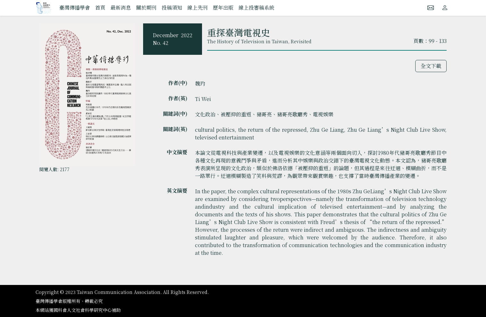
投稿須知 (172, 7)
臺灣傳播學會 (74, 7)
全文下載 (431, 66)
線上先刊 (197, 7)
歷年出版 (223, 7)
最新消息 (120, 7)
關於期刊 (146, 7)
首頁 (100, 7)
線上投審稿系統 (256, 7)
